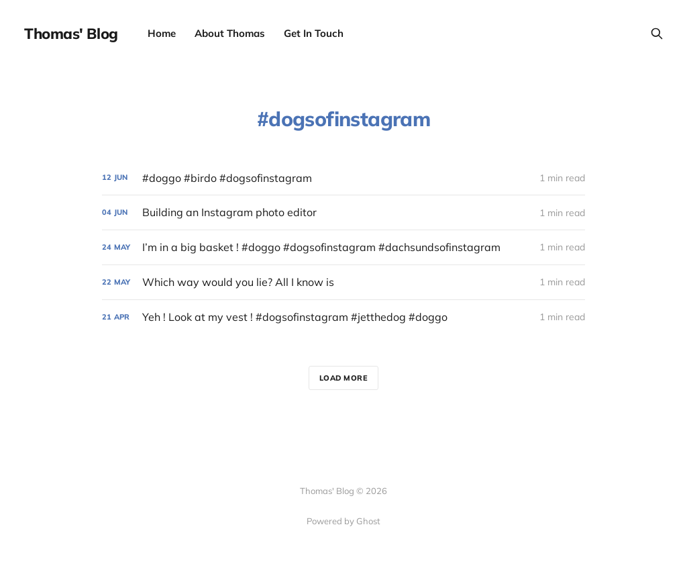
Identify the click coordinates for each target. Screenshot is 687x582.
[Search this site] (657, 33)
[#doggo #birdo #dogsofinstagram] (343, 178)
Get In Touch (314, 33)
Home (162, 33)
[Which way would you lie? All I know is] (343, 282)
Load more (343, 378)
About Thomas (230, 33)
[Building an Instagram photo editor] (343, 212)
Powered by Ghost (343, 521)
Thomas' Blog (71, 33)
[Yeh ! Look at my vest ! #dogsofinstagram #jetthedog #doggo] (343, 317)
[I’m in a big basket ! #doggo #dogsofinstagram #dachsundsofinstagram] (343, 247)
